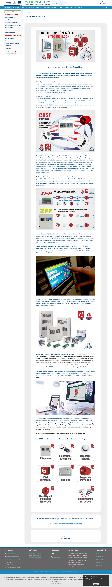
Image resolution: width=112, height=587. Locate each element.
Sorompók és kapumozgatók (14, 35)
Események (68, 7)
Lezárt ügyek (99, 559)
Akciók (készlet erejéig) (14, 14)
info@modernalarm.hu (13, 556)
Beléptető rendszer (14, 32)
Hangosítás (14, 48)
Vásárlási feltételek (54, 571)
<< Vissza (27, 12)
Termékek (8, 7)
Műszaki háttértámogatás (41, 571)
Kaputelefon (14, 40)
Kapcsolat (39, 7)
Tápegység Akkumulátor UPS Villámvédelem (14, 26)
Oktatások (61, 7)
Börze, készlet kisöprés (14, 51)
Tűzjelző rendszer (14, 38)
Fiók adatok (99, 565)
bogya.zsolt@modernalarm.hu (70, 523)
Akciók (80, 7)
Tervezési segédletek (49, 7)
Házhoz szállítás (65, 571)
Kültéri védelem (14, 30)
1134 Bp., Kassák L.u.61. (13, 559)
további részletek (96, 580)
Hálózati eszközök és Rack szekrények (14, 44)
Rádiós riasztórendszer (14, 22)
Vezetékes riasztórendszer (14, 20)
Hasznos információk (28, 7)
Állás (75, 7)
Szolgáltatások (16, 7)
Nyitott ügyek (99, 556)
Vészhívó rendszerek (14, 53)
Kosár (97, 553)
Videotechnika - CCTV (14, 17)
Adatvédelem (73, 571)
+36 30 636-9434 (11, 553)
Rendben (96, 584)
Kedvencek (99, 562)
